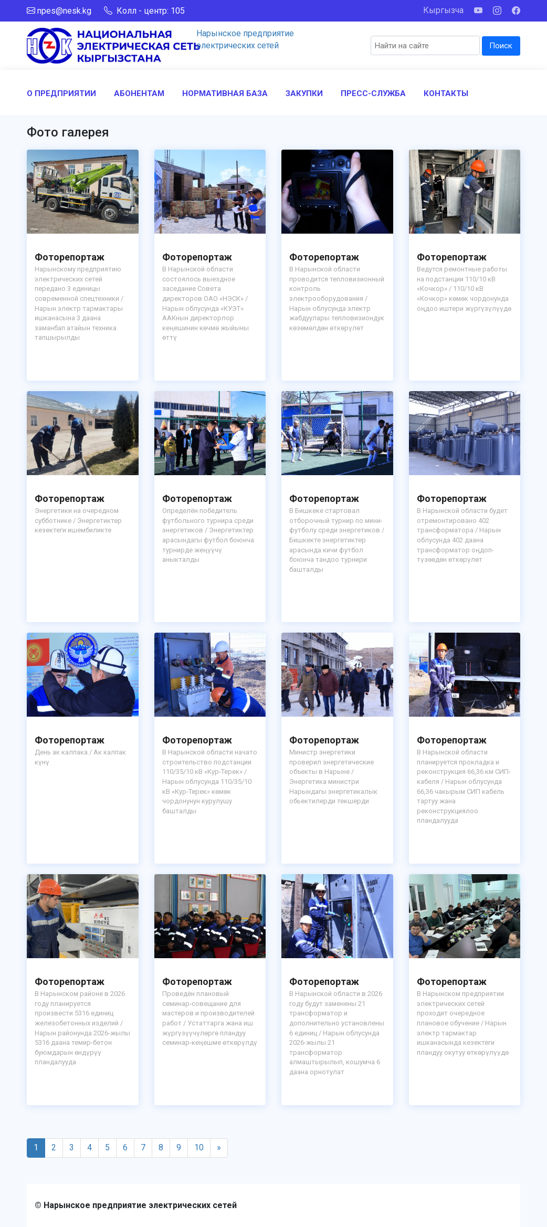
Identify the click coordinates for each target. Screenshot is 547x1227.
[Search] (425, 45)
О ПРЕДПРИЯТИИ (61, 93)
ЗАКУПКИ (304, 93)
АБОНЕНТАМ (139, 93)
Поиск (500, 45)
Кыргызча (443, 10)
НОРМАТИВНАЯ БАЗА (225, 93)
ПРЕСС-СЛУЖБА (373, 93)
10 (199, 1147)
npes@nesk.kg (64, 11)
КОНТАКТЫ (446, 93)
